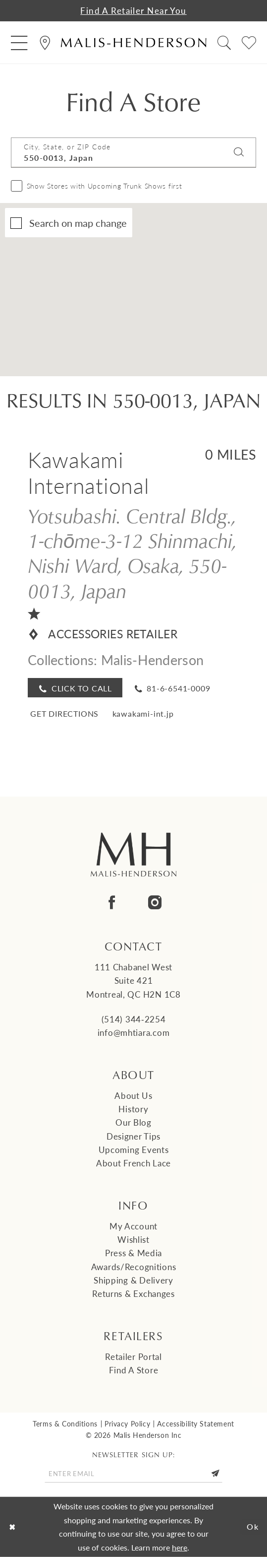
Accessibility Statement (195, 1423)
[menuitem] (19, 42)
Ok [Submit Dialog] (253, 1527)
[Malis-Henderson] (133, 43)
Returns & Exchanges (133, 1293)
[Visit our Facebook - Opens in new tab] (112, 902)
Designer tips (133, 1136)
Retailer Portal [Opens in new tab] (133, 1356)
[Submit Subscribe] (215, 1474)
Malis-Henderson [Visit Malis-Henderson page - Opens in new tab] (152, 659)
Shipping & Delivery (133, 1280)
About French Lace (133, 1163)
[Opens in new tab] (63, 713)
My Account (133, 1226)
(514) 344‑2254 (134, 1019)
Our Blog (133, 1122)
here (179, 1547)
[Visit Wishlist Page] (249, 42)
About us (133, 1095)
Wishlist (133, 1239)
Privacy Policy (127, 1423)
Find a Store (134, 1370)
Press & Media (133, 1253)
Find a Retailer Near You (133, 10)
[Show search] (224, 42)
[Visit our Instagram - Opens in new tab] (155, 902)
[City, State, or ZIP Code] (134, 152)
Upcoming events (134, 1149)
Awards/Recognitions (133, 1267)
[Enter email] (133, 1474)
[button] (19, 42)
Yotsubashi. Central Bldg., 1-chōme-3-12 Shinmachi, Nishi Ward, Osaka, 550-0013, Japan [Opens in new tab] (132, 553)
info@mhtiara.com (134, 1032)
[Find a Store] (44, 42)
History (133, 1109)
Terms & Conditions (65, 1423)
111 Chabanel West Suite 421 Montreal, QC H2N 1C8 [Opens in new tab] (133, 980)
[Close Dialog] (12, 1527)
